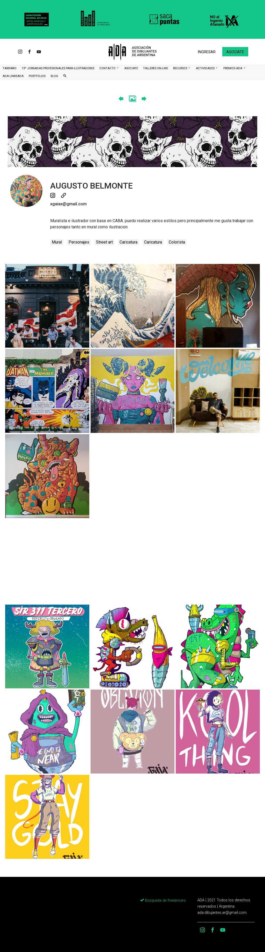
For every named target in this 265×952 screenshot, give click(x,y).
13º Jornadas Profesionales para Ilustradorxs (58, 68)
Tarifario (10, 68)
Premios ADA (233, 68)
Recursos (180, 68)
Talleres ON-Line (155, 68)
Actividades (205, 68)
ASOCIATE (131, 68)
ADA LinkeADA (13, 76)
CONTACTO (107, 68)
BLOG (54, 76)
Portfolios (37, 76)
